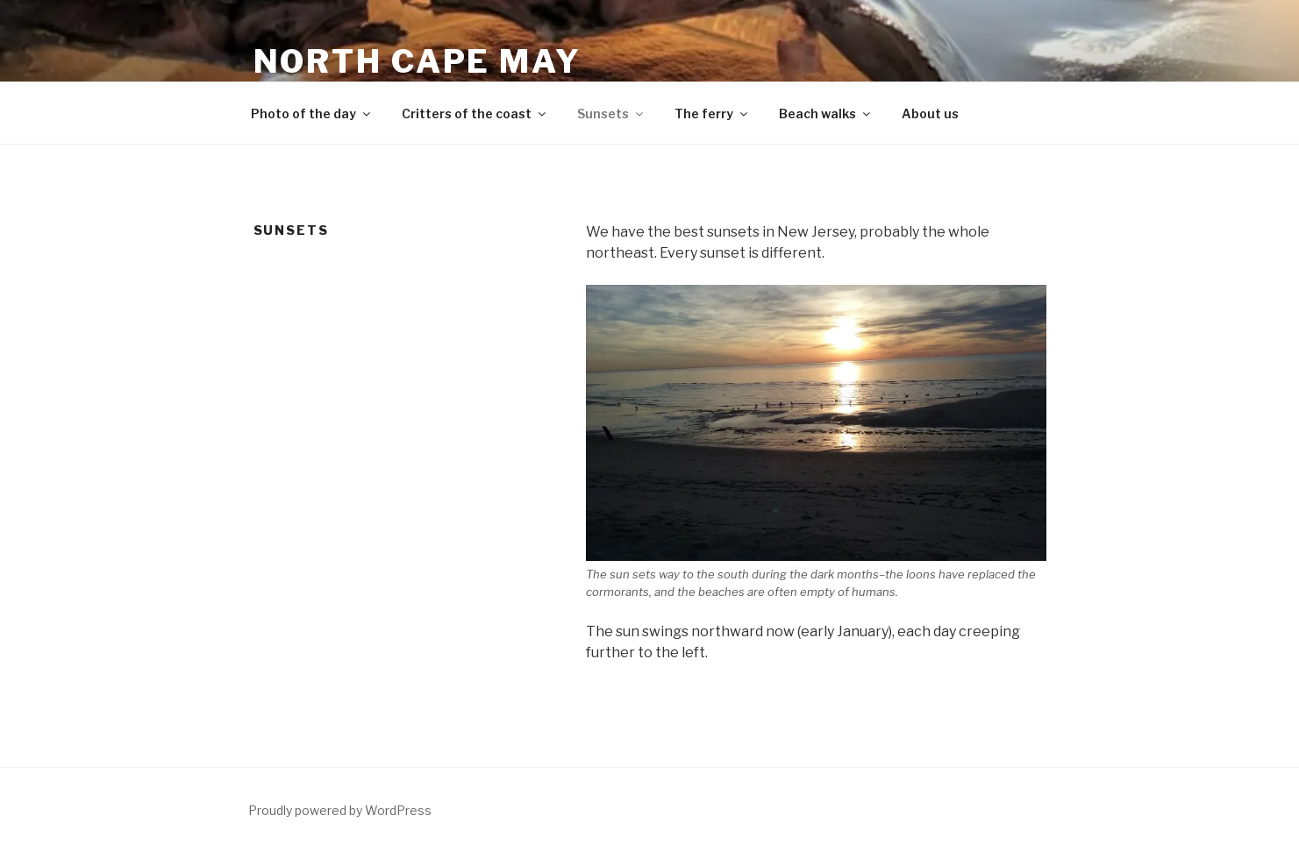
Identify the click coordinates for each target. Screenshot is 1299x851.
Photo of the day (312, 113)
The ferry (712, 113)
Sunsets (611, 113)
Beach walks (826, 113)
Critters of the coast (475, 113)
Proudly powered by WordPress (340, 810)
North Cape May (417, 61)
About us (930, 113)
